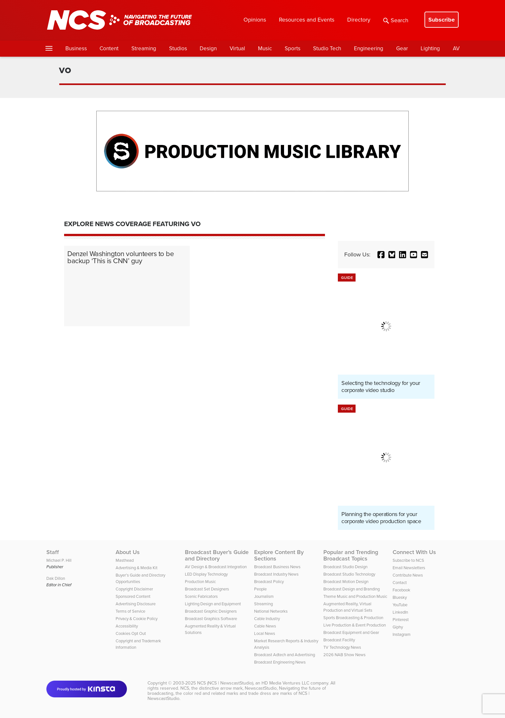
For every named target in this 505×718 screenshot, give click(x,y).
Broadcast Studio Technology (349, 574)
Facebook (401, 590)
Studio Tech (327, 48)
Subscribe (441, 19)
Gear (402, 48)
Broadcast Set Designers (207, 589)
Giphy (398, 627)
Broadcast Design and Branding (351, 589)
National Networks (271, 611)
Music (265, 48)
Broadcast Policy (269, 582)
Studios (178, 48)
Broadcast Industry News (276, 574)
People (260, 589)
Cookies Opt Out (131, 633)
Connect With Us (414, 552)
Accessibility (127, 626)
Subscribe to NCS (408, 560)
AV (456, 48)
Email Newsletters (409, 568)
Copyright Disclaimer (134, 589)
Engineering (368, 48)
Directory (358, 19)
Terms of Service (130, 611)
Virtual (237, 48)
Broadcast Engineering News (280, 662)
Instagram (402, 634)
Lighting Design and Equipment (213, 604)
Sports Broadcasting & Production (353, 618)
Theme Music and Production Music (355, 596)
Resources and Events (306, 19)
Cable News (265, 626)
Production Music (200, 582)
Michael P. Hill (58, 560)
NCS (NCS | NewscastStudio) (225, 683)
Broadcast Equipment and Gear (351, 632)
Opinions (254, 19)
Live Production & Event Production (354, 625)
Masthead (125, 560)
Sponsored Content (133, 596)
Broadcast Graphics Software (211, 619)
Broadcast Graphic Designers (211, 611)
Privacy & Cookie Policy (136, 619)
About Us (128, 552)
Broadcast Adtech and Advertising (284, 655)
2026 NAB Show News (344, 655)
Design (208, 48)
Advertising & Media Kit (136, 568)
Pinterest (401, 620)
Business (76, 48)
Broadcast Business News (277, 567)
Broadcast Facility (339, 640)
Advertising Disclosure (136, 604)
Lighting (430, 48)
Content (109, 48)
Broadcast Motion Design (345, 582)
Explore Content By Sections (279, 555)
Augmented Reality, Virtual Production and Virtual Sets (347, 607)
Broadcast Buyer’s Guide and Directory (217, 555)
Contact (400, 582)
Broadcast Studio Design (345, 567)
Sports (292, 48)
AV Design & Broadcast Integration (216, 567)
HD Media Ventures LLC (285, 683)
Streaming (143, 48)
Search (395, 20)
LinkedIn (400, 612)
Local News (264, 633)
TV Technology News (342, 647)
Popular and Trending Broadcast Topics (350, 555)
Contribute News (408, 575)
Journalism (264, 596)
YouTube (400, 605)
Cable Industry (267, 619)
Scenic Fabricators (201, 596)
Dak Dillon (55, 578)
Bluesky (400, 597)
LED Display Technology (206, 574)
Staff (52, 552)
